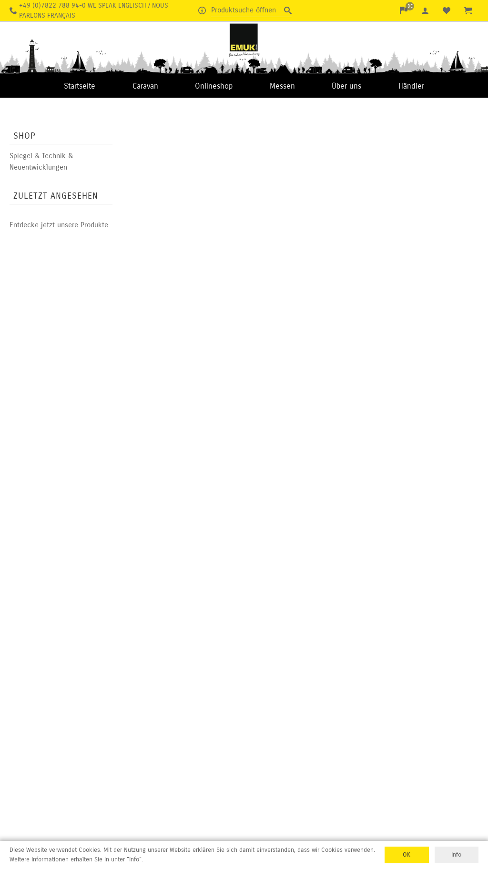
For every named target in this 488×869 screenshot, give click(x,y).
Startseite (79, 86)
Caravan (145, 86)
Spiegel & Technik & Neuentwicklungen (41, 162)
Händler (411, 86)
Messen (282, 86)
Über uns (346, 86)
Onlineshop (214, 86)
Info (456, 855)
